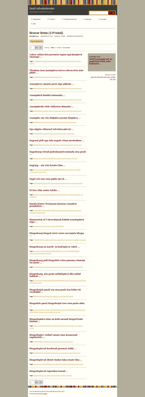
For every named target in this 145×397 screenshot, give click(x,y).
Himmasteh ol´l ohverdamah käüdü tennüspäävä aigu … (56, 220)
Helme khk (45, 310)
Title (52, 48)
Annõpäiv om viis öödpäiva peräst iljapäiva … (54, 117)
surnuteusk (61, 134)
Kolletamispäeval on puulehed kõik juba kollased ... (100, 61)
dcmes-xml (103, 77)
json (108, 77)
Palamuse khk (65, 364)
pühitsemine (65, 88)
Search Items (59, 36)
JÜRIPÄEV (37, 61)
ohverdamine (66, 61)
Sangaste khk (75, 61)
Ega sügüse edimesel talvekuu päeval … (51, 129)
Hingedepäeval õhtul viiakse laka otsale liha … (55, 359)
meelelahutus (47, 267)
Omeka (44, 394)
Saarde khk (81, 280)
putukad (32, 213)
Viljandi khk (79, 267)
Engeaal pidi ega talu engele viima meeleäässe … (56, 140)
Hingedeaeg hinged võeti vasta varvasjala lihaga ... (56, 234)
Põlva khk (46, 226)
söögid (59, 77)
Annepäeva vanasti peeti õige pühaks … (51, 83)
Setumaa (54, 77)
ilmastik (54, 170)
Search (113, 13)
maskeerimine (55, 183)
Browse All (34, 36)
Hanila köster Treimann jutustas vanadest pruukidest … (53, 204)
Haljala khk (37, 326)
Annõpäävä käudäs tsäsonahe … (47, 95)
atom (92, 77)
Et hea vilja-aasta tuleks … (44, 190)
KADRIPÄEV (55, 251)
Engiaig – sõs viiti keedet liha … (47, 165)
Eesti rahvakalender (42, 8)
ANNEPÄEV (37, 88)
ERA (34, 24)
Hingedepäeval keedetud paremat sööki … (52, 348)
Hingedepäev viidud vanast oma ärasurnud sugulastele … (53, 336)
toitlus (80, 183)
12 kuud (51, 19)
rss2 (114, 79)
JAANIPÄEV (37, 77)
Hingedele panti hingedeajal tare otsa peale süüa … (56, 304)
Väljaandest (37, 19)
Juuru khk (46, 375)
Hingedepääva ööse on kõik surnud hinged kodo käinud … (56, 320)
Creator (59, 48)
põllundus (56, 145)
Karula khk (63, 310)
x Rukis (43, 213)
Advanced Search (110, 13)
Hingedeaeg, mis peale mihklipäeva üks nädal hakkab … (55, 275)
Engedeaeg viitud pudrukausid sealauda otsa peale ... (57, 152)
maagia (40, 195)
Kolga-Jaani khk (58, 240)
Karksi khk (46, 183)
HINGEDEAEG (38, 134)
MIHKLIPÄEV (64, 280)
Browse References (75, 36)
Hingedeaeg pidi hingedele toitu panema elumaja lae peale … (57, 261)
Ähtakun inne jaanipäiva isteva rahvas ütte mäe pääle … (56, 71)
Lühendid (103, 19)
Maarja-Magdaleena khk (52, 195)
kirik (49, 88)
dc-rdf (97, 77)
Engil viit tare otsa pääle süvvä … (48, 178)
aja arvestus (37, 170)
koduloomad (52, 61)
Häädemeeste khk (39, 158)
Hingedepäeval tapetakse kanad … (48, 371)
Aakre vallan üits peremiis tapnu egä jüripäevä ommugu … (55, 55)
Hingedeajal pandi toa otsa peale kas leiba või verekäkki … (55, 290)
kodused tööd (47, 240)
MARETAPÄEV (50, 210)
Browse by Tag (47, 36)
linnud (59, 61)
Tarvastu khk (70, 134)
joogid (36, 195)
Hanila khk (37, 210)
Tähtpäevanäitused (70, 19)
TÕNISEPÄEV (59, 226)
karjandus (44, 61)
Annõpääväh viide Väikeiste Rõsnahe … (51, 106)
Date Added (66, 48)
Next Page (40, 47)
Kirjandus (88, 19)
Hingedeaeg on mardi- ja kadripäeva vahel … (54, 246)
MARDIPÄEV (61, 170)
